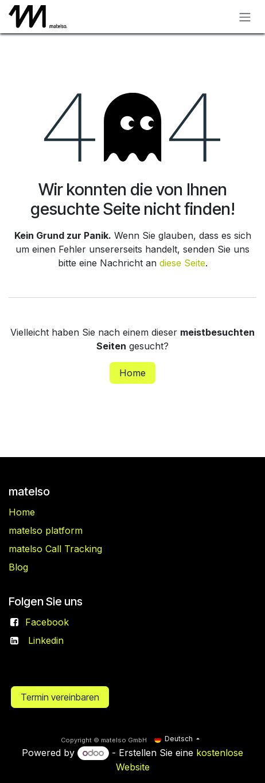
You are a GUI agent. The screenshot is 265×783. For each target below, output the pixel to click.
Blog (18, 567)
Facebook (47, 622)
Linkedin (46, 640)
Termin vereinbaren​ (60, 697)
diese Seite (182, 263)
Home (132, 373)
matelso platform (46, 530)
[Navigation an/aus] (244, 17)
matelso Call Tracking (55, 548)
